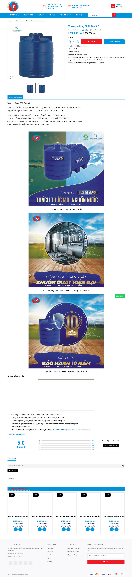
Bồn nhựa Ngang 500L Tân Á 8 (66, 516)
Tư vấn (41, 15)
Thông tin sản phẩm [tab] (15, 97)
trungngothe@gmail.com (80, 5)
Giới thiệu (50, 548)
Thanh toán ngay (114, 41)
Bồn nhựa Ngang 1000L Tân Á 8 (114, 516)
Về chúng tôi (65, 15)
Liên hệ (79, 15)
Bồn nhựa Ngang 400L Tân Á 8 (18, 516)
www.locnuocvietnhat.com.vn (79, 430)
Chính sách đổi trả (73, 551)
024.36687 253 (77, 7)
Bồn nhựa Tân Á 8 (20, 21)
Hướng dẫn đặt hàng (73, 548)
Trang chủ (14, 15)
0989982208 (120, 296)
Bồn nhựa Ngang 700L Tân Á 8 (90, 516)
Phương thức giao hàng (74, 555)
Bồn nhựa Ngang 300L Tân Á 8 (42, 516)
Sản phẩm (28, 15)
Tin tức (52, 15)
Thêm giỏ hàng (91, 41)
